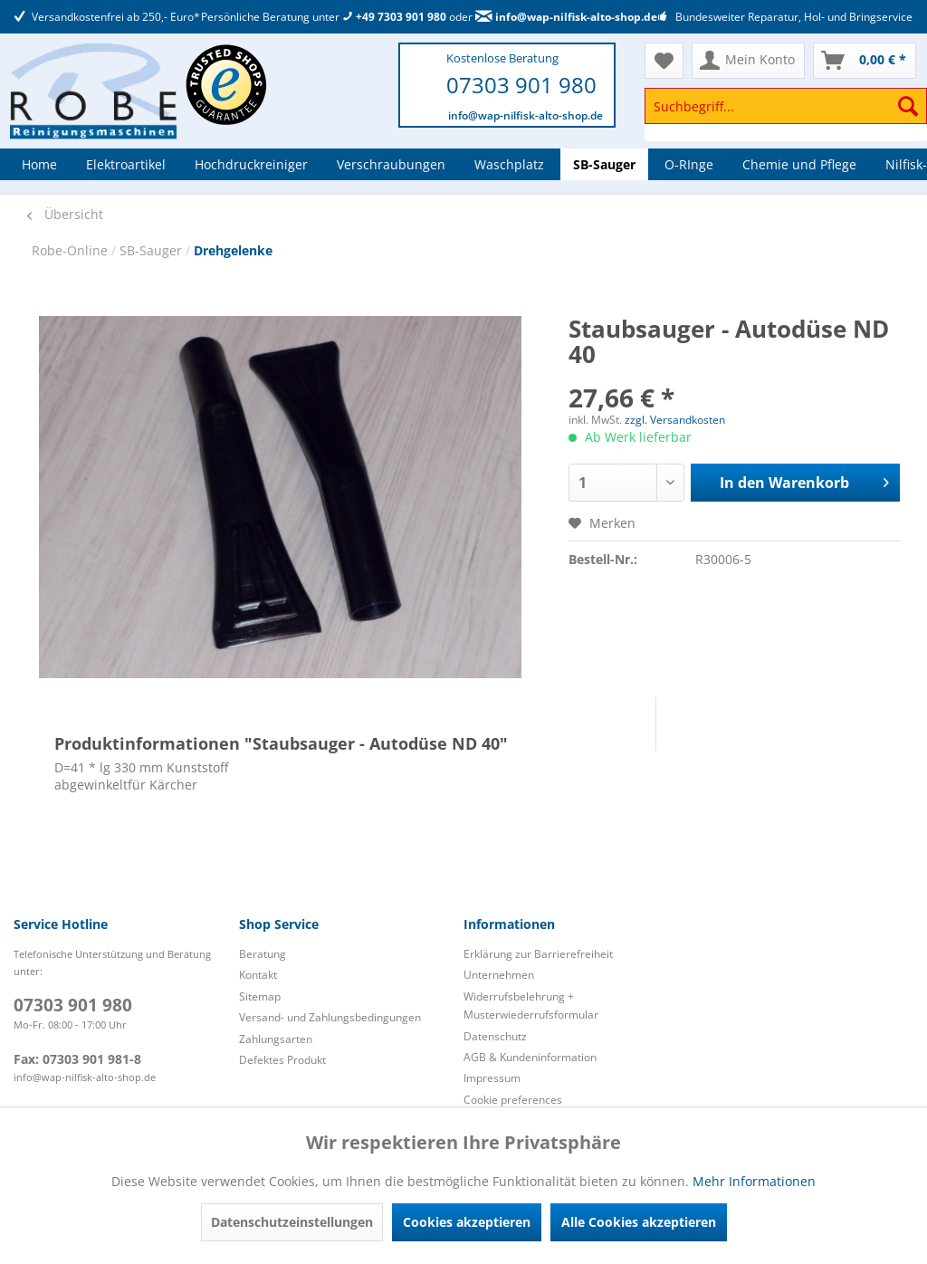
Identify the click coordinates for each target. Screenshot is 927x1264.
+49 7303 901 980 (394, 16)
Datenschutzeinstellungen (292, 1221)
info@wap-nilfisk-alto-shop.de (566, 16)
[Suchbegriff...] (786, 106)
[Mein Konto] (748, 61)
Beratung (262, 954)
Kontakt (258, 974)
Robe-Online (71, 250)
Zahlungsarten (275, 1039)
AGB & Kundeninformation (530, 1057)
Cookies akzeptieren (466, 1221)
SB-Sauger (152, 250)
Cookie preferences (513, 1099)
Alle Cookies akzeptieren (638, 1221)
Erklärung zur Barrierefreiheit (538, 954)
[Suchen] (908, 106)
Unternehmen (499, 974)
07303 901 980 (521, 85)
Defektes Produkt (282, 1060)
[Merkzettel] (664, 61)
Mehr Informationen (754, 1181)
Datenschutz (495, 1036)
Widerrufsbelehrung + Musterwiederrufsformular (531, 1005)
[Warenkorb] (864, 61)
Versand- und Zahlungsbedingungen (330, 1017)
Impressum (492, 1078)
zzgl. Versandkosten (675, 419)
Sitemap (260, 996)
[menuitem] (786, 114)
